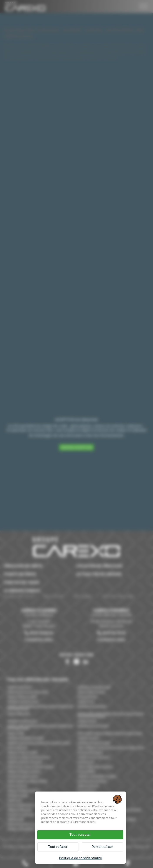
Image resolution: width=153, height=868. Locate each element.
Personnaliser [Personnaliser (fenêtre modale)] (102, 847)
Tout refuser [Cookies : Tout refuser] (57, 847)
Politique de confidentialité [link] (80, 858)
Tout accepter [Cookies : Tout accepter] (80, 835)
